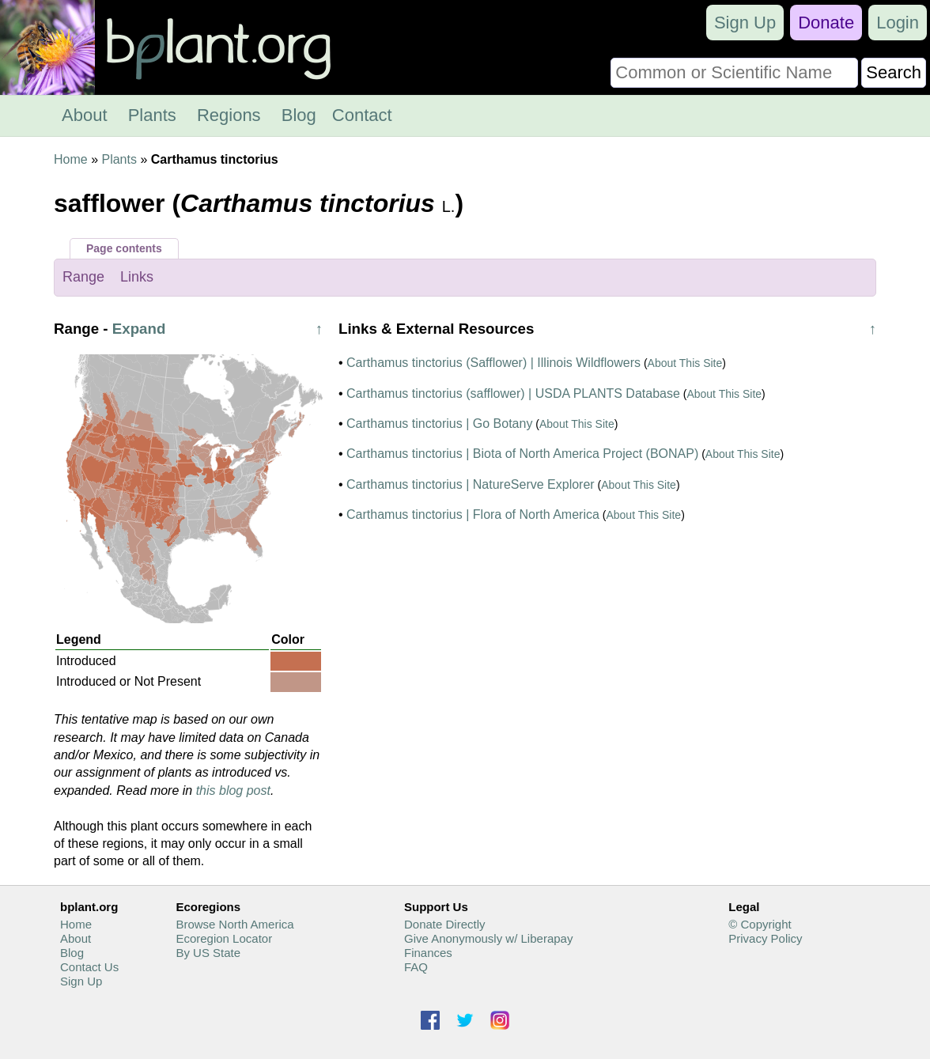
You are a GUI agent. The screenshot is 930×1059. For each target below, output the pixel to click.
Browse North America (234, 924)
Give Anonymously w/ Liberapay (488, 938)
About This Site (685, 363)
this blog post (233, 790)
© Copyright (759, 924)
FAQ (416, 967)
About (85, 115)
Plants (152, 115)
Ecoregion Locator (224, 938)
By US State (208, 952)
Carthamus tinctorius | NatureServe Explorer (470, 484)
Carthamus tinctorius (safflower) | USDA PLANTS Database (513, 393)
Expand (139, 328)
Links (136, 277)
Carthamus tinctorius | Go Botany (439, 423)
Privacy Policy (765, 938)
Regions (229, 115)
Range (83, 277)
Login (897, 22)
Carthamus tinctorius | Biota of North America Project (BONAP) (522, 453)
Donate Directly (445, 924)
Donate (826, 22)
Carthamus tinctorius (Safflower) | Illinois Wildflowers (493, 362)
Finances (428, 952)
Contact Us (89, 967)
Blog (299, 115)
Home (71, 159)
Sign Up (745, 22)
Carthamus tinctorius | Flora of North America (472, 514)
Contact (362, 115)
